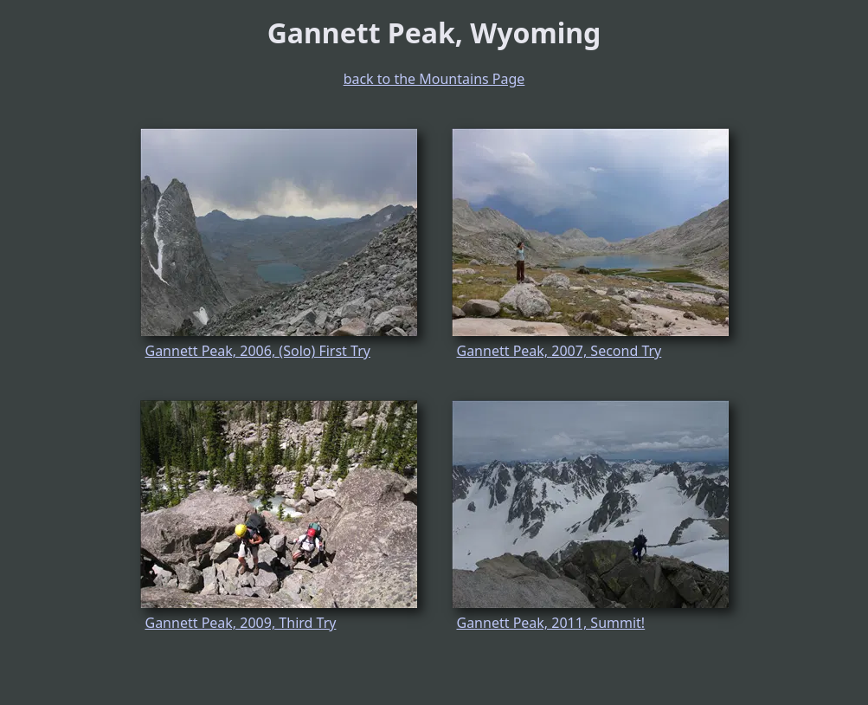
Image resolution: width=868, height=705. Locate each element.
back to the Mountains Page (434, 78)
